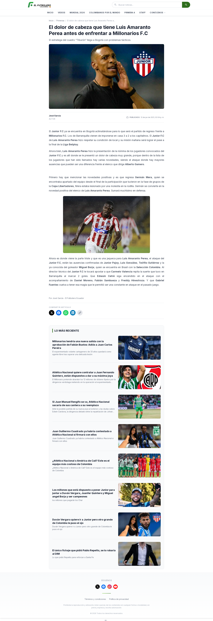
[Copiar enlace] (80, 312)
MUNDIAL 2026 (77, 12)
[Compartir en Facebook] (58, 312)
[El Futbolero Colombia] (39, 5)
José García (55, 116)
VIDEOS (61, 12)
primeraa (60, 20)
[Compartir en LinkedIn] (73, 312)
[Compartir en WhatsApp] (65, 312)
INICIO (50, 12)
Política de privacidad (119, 599)
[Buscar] (186, 5)
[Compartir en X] (51, 312)
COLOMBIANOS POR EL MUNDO (104, 12)
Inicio (51, 20)
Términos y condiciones (95, 599)
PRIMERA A (129, 12)
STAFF (142, 12)
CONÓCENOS (158, 12)
